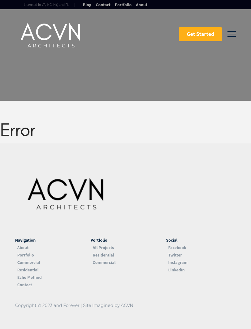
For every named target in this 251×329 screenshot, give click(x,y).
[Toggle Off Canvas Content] (231, 34)
